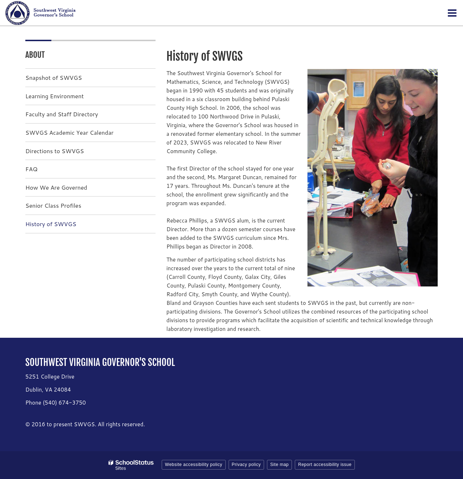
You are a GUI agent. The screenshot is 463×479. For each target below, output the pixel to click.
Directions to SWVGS (54, 151)
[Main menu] (452, 12)
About (35, 55)
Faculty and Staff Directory (61, 114)
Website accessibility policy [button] (193, 464)
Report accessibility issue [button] (325, 464)
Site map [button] (279, 464)
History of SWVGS (50, 224)
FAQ (31, 169)
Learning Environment (54, 96)
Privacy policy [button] (246, 464)
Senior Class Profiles (53, 205)
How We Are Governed (56, 187)
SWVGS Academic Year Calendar (69, 132)
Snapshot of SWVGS (53, 77)
